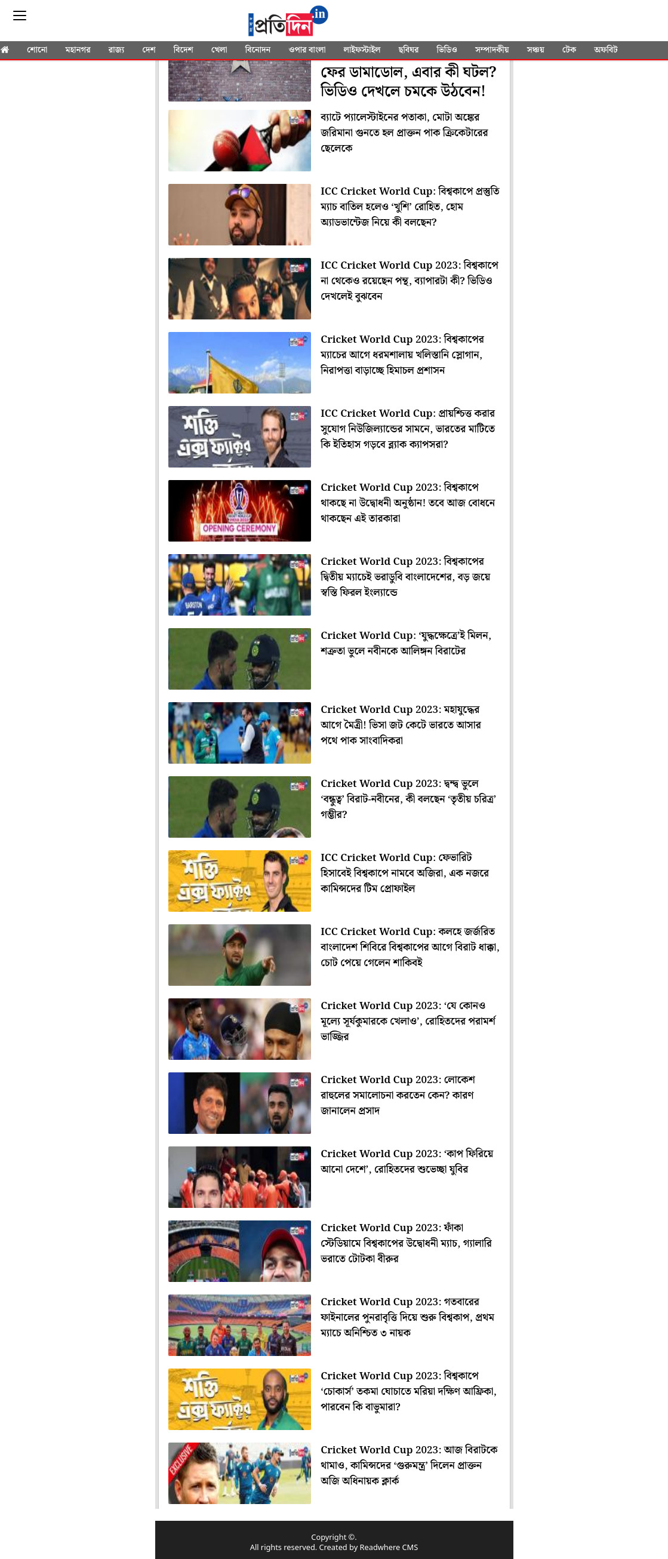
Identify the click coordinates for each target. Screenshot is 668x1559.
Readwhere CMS (389, 1548)
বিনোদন (258, 50)
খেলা (219, 50)
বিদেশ (183, 50)
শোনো (37, 50)
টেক (569, 50)
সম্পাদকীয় (492, 50)
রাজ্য (116, 50)
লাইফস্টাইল (362, 50)
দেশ (148, 50)
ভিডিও (447, 50)
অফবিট (605, 50)
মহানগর (78, 50)
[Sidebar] (19, 16)
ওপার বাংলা (306, 50)
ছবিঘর (409, 50)
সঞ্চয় (535, 50)
